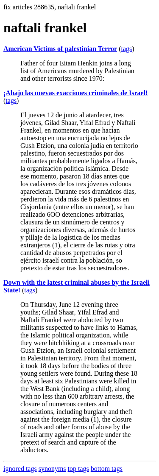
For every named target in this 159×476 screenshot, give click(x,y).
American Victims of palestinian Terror (60, 48)
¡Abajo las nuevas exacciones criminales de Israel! (75, 92)
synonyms (52, 468)
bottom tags (107, 468)
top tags (78, 468)
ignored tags (20, 468)
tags (126, 48)
